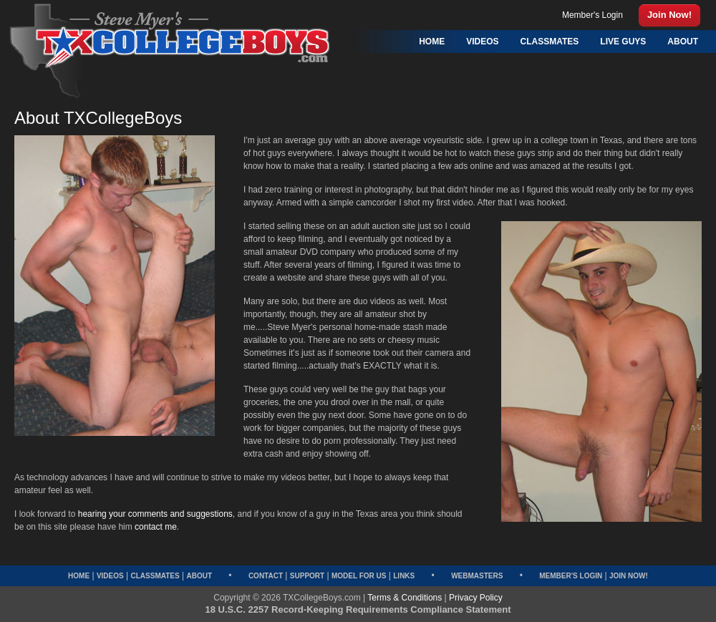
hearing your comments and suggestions (155, 514)
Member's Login (570, 576)
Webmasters (477, 576)
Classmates (154, 576)
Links (404, 576)
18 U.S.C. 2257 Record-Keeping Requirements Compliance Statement (358, 609)
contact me (156, 527)
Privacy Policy (476, 598)
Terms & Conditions (404, 598)
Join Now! (628, 576)
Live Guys (623, 42)
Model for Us (359, 576)
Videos (110, 576)
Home (79, 576)
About (199, 576)
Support (307, 576)
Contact (265, 576)
